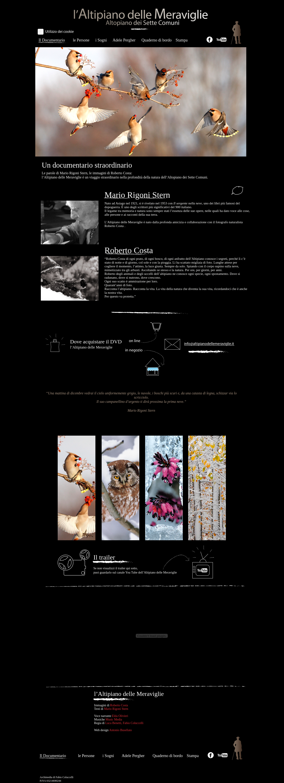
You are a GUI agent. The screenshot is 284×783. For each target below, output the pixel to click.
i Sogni (101, 40)
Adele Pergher (123, 40)
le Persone (81, 40)
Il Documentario (52, 40)
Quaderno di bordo (157, 40)
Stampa (182, 40)
